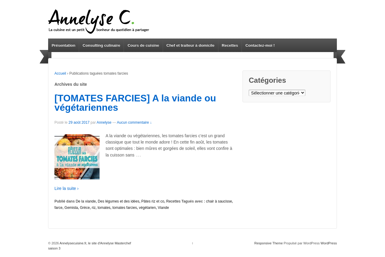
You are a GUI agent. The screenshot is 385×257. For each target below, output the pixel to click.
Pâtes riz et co (152, 201)
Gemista (71, 208)
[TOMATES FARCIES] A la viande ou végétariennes (135, 103)
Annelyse (104, 122)
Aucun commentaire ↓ (134, 122)
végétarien (147, 208)
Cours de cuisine (143, 45)
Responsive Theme (268, 243)
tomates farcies (124, 208)
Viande (163, 208)
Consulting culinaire (101, 45)
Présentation (63, 45)
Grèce (85, 208)
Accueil (60, 73)
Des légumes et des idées (118, 201)
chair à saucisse (219, 201)
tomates (103, 208)
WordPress (329, 243)
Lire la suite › (66, 188)
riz (94, 208)
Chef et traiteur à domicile (190, 45)
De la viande (86, 201)
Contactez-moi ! (260, 45)
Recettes (230, 45)
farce (58, 208)
